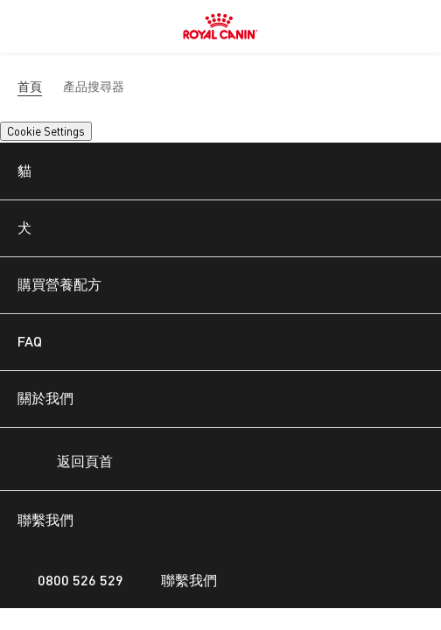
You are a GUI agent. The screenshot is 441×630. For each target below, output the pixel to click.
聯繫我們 (179, 580)
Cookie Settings (46, 131)
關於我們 (46, 397)
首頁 (30, 86)
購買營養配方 (60, 284)
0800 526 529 (70, 580)
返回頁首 (69, 462)
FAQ (30, 340)
